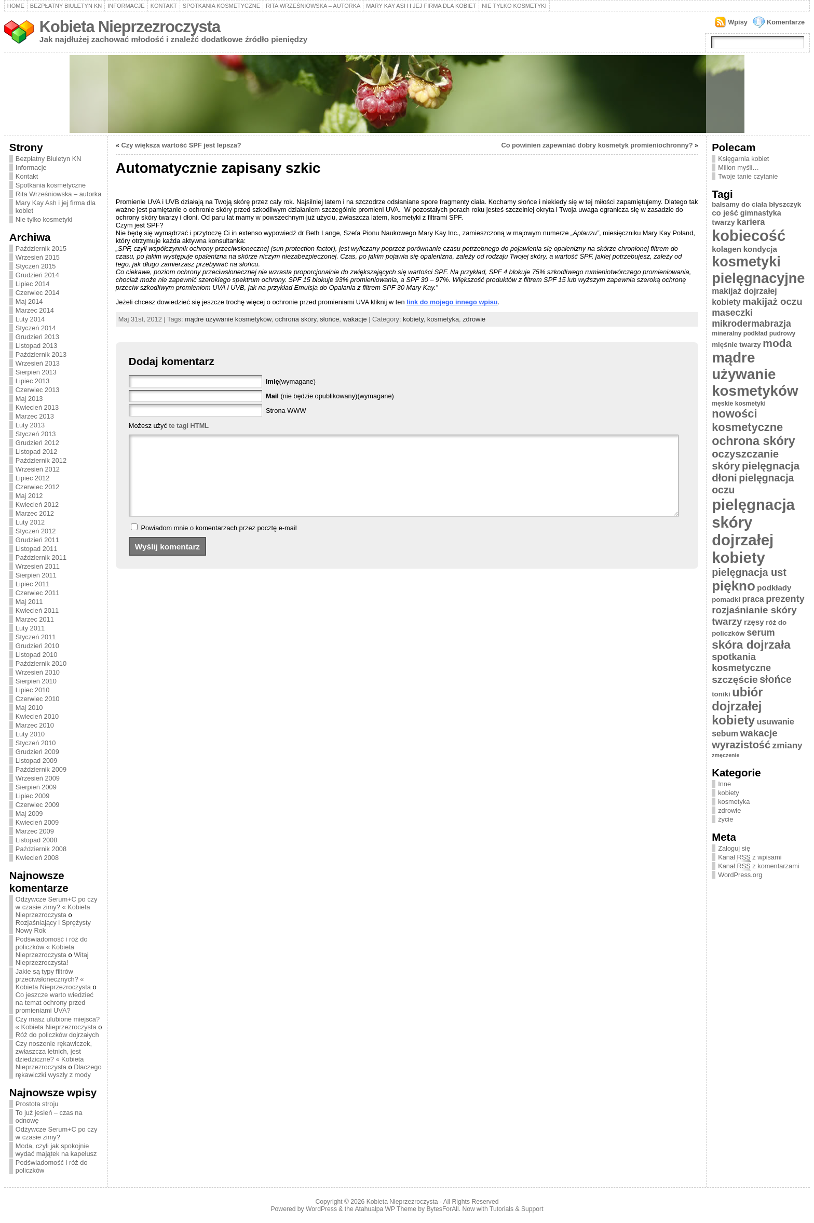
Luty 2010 (30, 734)
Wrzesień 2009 (38, 778)
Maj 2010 (29, 707)
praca (753, 599)
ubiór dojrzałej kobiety (737, 706)
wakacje (355, 319)
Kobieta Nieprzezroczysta (129, 27)
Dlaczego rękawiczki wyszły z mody (59, 1071)
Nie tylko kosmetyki (514, 6)
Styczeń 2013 (36, 434)
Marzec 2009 (35, 831)
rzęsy (754, 621)
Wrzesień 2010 (38, 672)
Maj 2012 (29, 496)
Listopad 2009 (36, 760)
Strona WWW (286, 410)
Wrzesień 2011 (38, 566)
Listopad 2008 (36, 840)
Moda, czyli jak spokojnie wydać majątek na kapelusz (56, 1150)
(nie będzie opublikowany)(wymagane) (330, 396)
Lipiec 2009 (32, 796)
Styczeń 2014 (36, 328)
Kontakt (164, 6)
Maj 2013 (29, 398)
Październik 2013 (41, 354)
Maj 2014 (29, 301)
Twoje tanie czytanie (748, 176)
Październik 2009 (41, 769)
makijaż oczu (772, 301)
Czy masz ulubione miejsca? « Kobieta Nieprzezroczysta (58, 1023)
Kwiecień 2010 (37, 716)
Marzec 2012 (35, 513)
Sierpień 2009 (36, 787)
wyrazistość (741, 744)
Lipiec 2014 (32, 284)
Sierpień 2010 (36, 681)
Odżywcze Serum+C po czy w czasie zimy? (57, 1133)
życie (725, 819)
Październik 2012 (41, 460)
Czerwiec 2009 (38, 805)
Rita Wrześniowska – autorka (313, 6)
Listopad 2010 (36, 654)
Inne (724, 784)
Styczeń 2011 (36, 637)
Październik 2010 (41, 663)
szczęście (735, 679)
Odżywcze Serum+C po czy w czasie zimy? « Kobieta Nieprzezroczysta (57, 907)
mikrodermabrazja (751, 323)
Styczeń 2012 (36, 531)
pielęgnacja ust (749, 572)
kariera (751, 222)
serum (761, 632)
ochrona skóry (295, 319)
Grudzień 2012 (37, 443)
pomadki (726, 599)
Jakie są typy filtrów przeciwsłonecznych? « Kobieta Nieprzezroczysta (53, 979)
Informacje (126, 6)
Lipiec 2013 (32, 381)
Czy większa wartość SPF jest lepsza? (181, 145)
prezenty (785, 599)
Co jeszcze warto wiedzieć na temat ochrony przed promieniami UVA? (54, 1002)
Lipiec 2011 (32, 584)
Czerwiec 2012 (38, 487)
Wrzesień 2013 (38, 363)
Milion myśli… (738, 167)
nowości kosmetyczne (747, 420)
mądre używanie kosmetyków (228, 319)
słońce (329, 319)
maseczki (732, 312)
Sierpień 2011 (36, 575)
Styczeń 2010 (36, 743)
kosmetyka (443, 319)
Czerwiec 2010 (38, 699)
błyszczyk (785, 204)
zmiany (787, 745)
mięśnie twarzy (736, 344)
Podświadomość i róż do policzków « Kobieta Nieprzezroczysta (52, 947)
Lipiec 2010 (32, 690)
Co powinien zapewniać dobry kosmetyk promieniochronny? (597, 145)
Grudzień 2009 (37, 752)
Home (15, 6)
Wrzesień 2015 (38, 257)
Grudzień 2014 (37, 275)
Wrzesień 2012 (38, 469)
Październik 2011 (41, 557)
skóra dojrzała (751, 644)
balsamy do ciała (739, 204)
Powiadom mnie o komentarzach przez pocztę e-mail (218, 543)
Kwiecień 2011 (37, 610)
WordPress (321, 1209)
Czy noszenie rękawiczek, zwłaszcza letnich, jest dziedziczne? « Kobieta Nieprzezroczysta (54, 1055)
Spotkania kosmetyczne (221, 6)
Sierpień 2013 (36, 372)
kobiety (413, 319)
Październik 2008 (41, 849)
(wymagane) (291, 381)
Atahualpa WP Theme (385, 1209)
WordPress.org (740, 875)
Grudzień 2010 (37, 646)
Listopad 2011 (36, 549)
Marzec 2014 (35, 310)
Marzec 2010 (35, 725)
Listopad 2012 (36, 451)
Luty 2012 (30, 522)
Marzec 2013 (35, 416)
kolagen (726, 249)
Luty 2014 (30, 319)
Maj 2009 (29, 813)
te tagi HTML (189, 425)
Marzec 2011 (35, 619)
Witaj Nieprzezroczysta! (52, 958)
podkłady (774, 587)
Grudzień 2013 (37, 337)
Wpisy (738, 22)
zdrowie (474, 319)
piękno (733, 586)
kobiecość (748, 235)
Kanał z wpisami (749, 857)
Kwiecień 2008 (37, 858)
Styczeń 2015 (36, 266)
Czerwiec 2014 (38, 293)
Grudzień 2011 (37, 540)
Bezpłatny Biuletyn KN (66, 6)
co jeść (725, 212)
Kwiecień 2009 (37, 822)
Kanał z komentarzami (758, 866)
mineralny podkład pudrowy (753, 333)
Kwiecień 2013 (37, 407)
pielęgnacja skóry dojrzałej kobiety (753, 531)
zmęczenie (725, 755)
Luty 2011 (30, 628)
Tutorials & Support (517, 1209)
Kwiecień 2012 (37, 504)
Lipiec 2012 (32, 478)
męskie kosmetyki (739, 403)
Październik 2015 (41, 248)
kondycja (760, 249)
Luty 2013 (30, 425)
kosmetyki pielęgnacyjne (758, 269)
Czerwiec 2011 (38, 593)
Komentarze (786, 22)
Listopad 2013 (36, 346)
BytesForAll (443, 1209)
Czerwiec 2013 (38, 390)
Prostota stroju (37, 1104)
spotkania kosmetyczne (741, 662)
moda (777, 343)
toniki (721, 694)
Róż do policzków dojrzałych (57, 1035)
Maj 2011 (29, 602)
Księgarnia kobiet (743, 159)
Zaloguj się (734, 848)
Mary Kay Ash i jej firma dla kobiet (421, 6)
